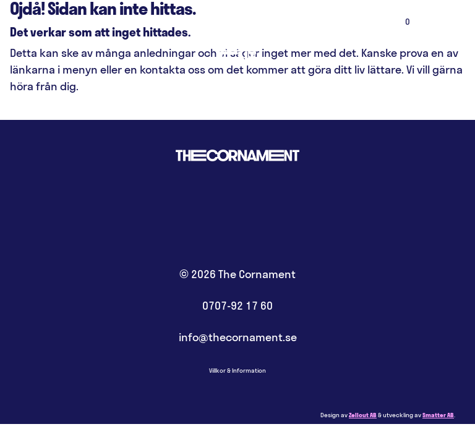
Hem (237, 37)
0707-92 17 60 (237, 306)
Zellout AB (363, 415)
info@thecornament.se (238, 337)
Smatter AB (438, 415)
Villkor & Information (237, 371)
